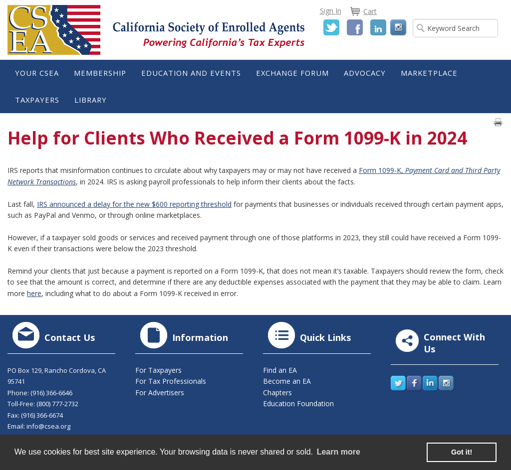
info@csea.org (48, 426)
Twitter (331, 27)
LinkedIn (378, 27)
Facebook (355, 27)
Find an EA (280, 370)
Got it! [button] (461, 452)
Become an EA (287, 381)
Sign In (330, 10)
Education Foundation (298, 403)
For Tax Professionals (170, 381)
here (34, 293)
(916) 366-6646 (51, 392)
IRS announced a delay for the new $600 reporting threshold (134, 204)
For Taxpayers (158, 370)
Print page (498, 122)
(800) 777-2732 (57, 403)
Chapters (277, 392)
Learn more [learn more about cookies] (338, 452)
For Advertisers (159, 392)
